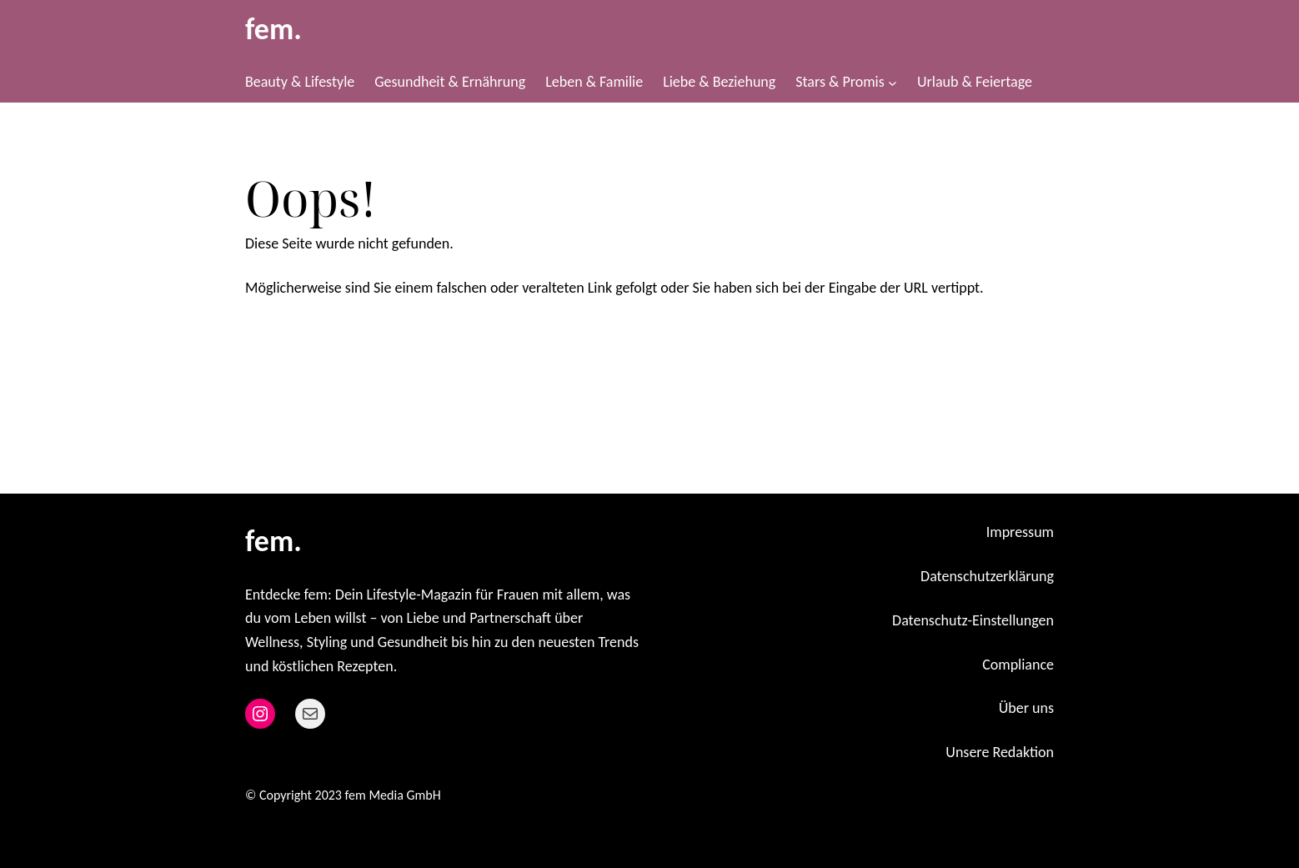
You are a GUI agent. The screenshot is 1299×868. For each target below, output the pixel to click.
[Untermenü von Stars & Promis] (892, 82)
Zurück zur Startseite (329, 343)
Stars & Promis (839, 82)
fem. (273, 29)
